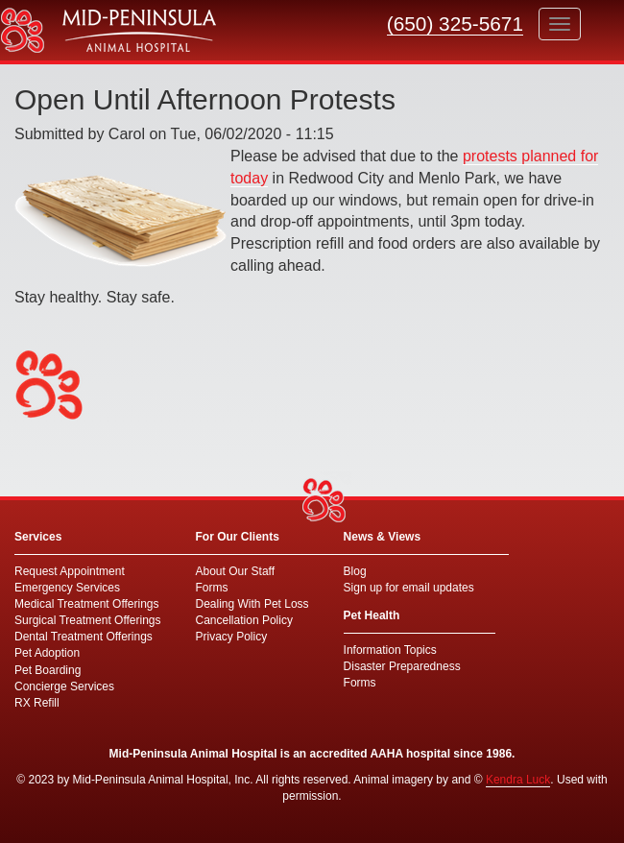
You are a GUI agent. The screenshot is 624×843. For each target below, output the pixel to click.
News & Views (382, 536)
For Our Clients (237, 536)
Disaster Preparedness (402, 666)
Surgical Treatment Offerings (87, 620)
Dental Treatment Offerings (83, 636)
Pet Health (372, 615)
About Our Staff (236, 571)
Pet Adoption (47, 653)
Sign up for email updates (409, 587)
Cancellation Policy (244, 620)
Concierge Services (64, 686)
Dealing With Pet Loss (252, 604)
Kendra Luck (518, 779)
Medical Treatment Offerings (86, 604)
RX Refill (37, 703)
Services (37, 536)
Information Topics (390, 650)
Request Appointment (69, 571)
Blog (355, 571)
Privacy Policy (232, 636)
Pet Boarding (47, 670)
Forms (212, 587)
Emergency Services (67, 587)
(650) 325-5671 (455, 23)
